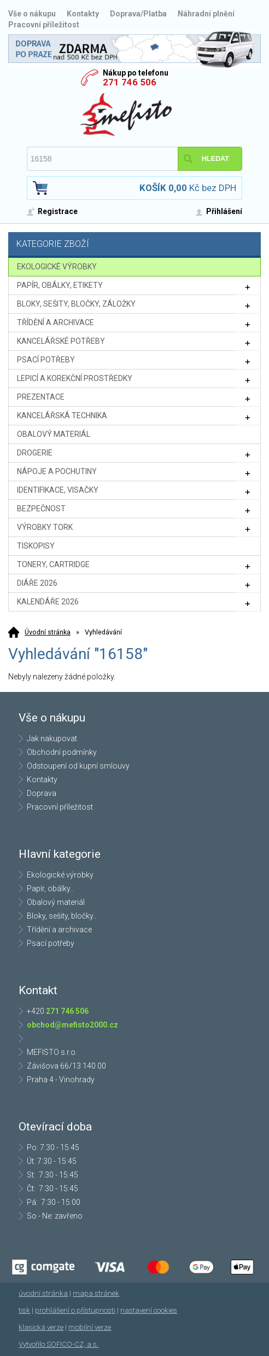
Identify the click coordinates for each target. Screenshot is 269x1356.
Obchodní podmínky (62, 752)
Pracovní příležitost (43, 24)
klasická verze (41, 1327)
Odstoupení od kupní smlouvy (78, 765)
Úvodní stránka (48, 632)
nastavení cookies (148, 1310)
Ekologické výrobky (60, 874)
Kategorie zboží (135, 245)
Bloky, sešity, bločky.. (61, 915)
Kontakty (83, 13)
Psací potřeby (50, 943)
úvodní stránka (43, 1293)
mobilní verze (89, 1327)
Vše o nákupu (32, 13)
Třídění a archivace (59, 929)
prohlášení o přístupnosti (75, 1310)
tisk (24, 1310)
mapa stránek (96, 1293)
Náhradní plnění (206, 13)
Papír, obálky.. (50, 888)
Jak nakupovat (52, 738)
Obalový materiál (56, 902)
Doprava (41, 793)
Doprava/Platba (138, 13)
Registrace (58, 211)
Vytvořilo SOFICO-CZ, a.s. (58, 1344)
